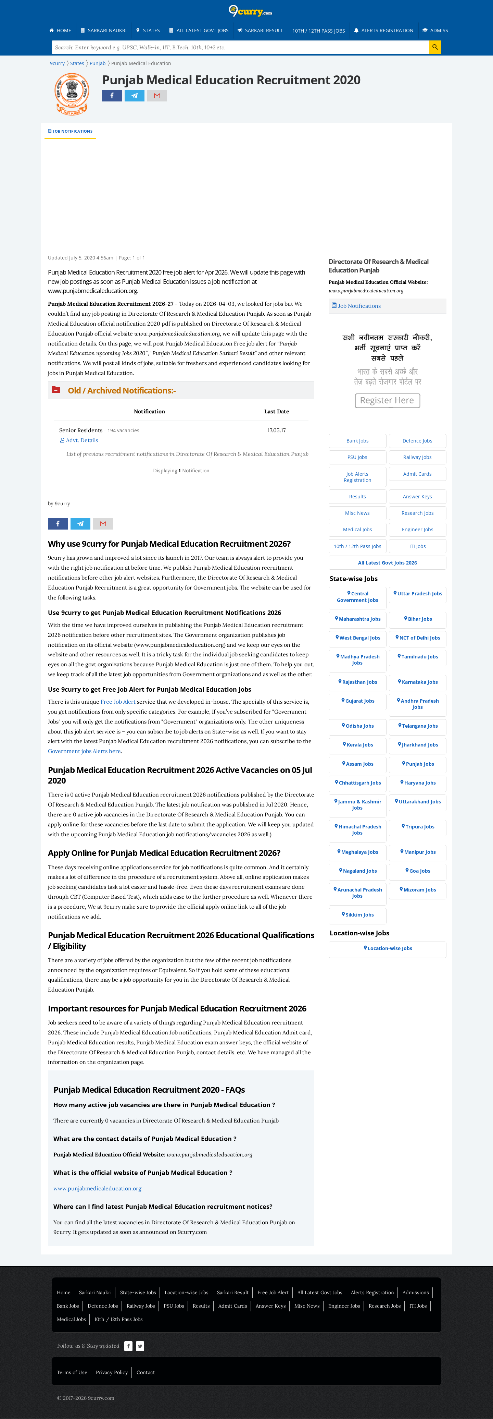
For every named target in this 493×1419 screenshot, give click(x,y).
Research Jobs (385, 1306)
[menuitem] (61, 30)
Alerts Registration (372, 1293)
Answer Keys (271, 1306)
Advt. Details (82, 440)
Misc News (307, 1306)
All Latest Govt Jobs (320, 1293)
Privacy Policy (112, 1373)
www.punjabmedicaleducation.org (97, 1188)
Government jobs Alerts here (84, 751)
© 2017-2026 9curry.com (85, 1398)
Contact (146, 1373)
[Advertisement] (250, 200)
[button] (181, 390)
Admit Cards (232, 1306)
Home (64, 1293)
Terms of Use (72, 1373)
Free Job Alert (118, 702)
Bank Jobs (68, 1306)
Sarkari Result (233, 1293)
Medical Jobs (71, 1320)
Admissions (416, 1293)
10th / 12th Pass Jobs (118, 1320)
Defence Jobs (103, 1306)
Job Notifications (72, 131)
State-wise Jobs (138, 1293)
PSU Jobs (174, 1306)
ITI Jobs (418, 1306)
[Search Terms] (247, 47)
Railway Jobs (141, 1306)
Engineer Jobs (344, 1306)
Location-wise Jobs (186, 1293)
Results (201, 1306)
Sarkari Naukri (95, 1293)
